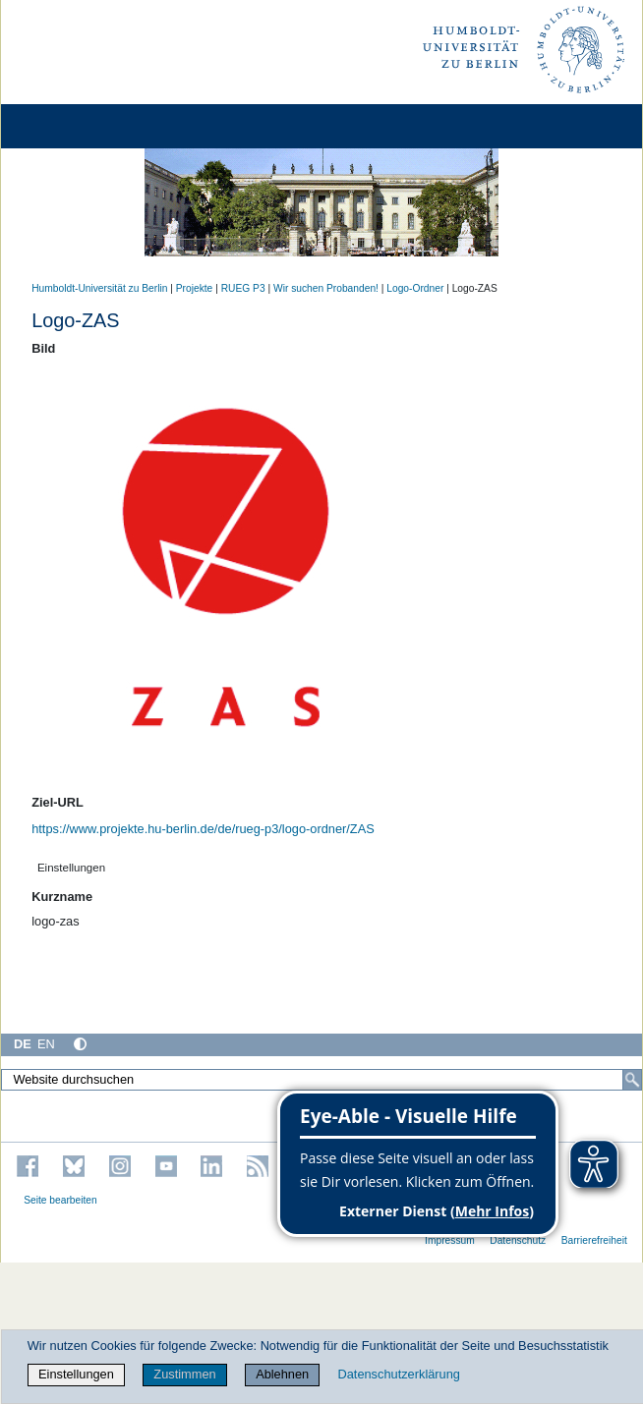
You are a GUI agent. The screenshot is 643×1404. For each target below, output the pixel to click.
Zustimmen (184, 1374)
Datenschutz (518, 1240)
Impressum (450, 1240)
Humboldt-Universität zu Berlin (99, 288)
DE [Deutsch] (22, 1044)
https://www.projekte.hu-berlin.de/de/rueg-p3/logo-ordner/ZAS (203, 828)
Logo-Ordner (414, 288)
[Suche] (632, 1080)
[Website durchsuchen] (321, 1080)
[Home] (70, 126)
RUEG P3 (243, 288)
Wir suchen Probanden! (326, 288)
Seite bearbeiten (60, 1200)
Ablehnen (282, 1374)
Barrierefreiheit (594, 1240)
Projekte (194, 288)
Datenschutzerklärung (398, 1374)
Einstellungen (76, 1374)
